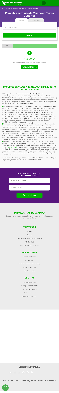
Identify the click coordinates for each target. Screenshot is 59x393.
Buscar (29, 35)
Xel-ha (29, 235)
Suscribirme (29, 195)
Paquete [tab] (21, 20)
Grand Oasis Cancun (30, 257)
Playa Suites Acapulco (29, 296)
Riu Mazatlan (29, 260)
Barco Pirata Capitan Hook (29, 245)
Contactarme (29, 67)
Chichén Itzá (29, 242)
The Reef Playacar (29, 293)
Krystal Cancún (29, 271)
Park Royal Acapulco (30, 289)
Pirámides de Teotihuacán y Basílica (29, 238)
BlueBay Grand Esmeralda (29, 286)
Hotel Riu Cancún (29, 267)
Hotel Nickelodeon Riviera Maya (29, 264)
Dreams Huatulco (30, 282)
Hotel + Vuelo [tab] (35, 20)
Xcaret (29, 231)
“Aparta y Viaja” (12, 147)
